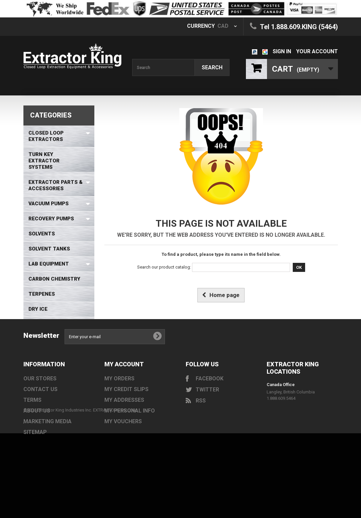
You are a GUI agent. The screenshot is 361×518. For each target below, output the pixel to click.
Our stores (40, 411)
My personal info (129, 443)
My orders (119, 411)
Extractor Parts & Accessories (55, 185)
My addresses (124, 433)
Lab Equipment (48, 264)
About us (36, 443)
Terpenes (41, 294)
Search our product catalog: (164, 267)
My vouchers (123, 454)
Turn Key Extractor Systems (44, 160)
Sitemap (35, 465)
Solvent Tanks (49, 249)
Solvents (41, 234)
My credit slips (126, 422)
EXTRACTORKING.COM (115, 475)
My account (124, 396)
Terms (32, 433)
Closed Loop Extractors (46, 136)
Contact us (40, 422)
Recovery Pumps (51, 219)
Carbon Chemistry (54, 279)
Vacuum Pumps (48, 204)
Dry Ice (38, 309)
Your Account (317, 51)
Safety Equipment (53, 324)
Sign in (282, 51)
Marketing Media (47, 454)
